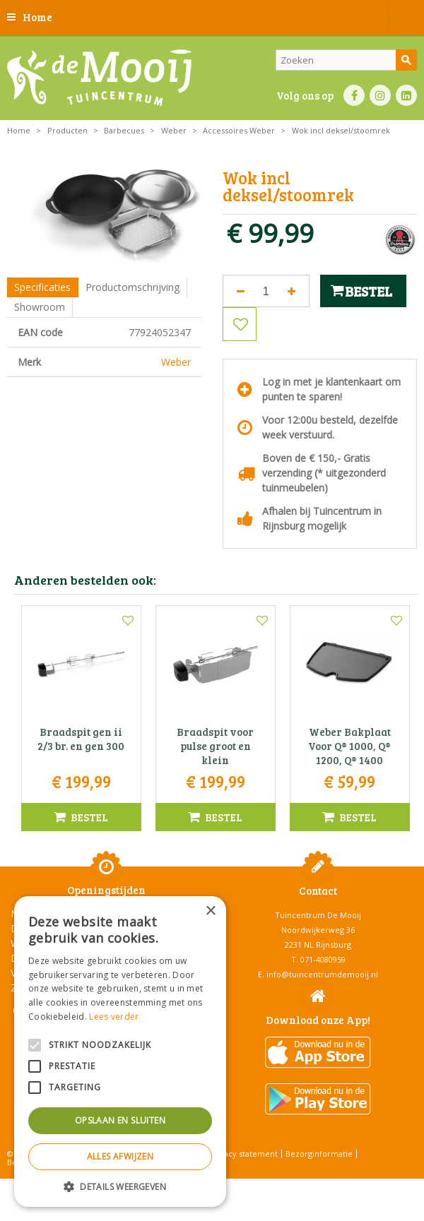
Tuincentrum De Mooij (318, 915)
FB (354, 95)
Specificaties (42, 287)
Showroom (39, 307)
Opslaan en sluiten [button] (120, 1120)
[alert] (120, 1051)
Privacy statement (243, 1153)
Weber (176, 362)
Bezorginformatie (319, 1153)
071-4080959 (323, 959)
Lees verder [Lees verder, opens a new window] (114, 1017)
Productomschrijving (132, 287)
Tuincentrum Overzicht (248, 1185)
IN (380, 95)
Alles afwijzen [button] (120, 1156)
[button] (120, 1186)
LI (406, 95)
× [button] (210, 911)
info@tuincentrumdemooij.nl (322, 974)
